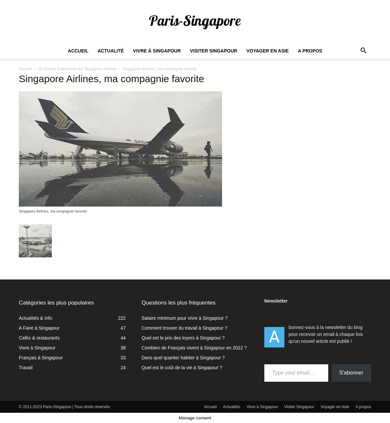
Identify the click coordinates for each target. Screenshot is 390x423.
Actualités (231, 407)
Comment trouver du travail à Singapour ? (184, 328)
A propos (310, 50)
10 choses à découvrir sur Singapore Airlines (77, 69)
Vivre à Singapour (157, 50)
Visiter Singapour (213, 50)
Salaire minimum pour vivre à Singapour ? (185, 318)
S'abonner (351, 372)
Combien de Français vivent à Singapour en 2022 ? (194, 347)
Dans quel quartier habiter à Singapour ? (183, 357)
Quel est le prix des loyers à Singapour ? (183, 338)
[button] (363, 51)
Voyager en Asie (267, 50)
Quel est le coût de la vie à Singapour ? (182, 367)
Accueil (78, 50)
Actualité (111, 50)
